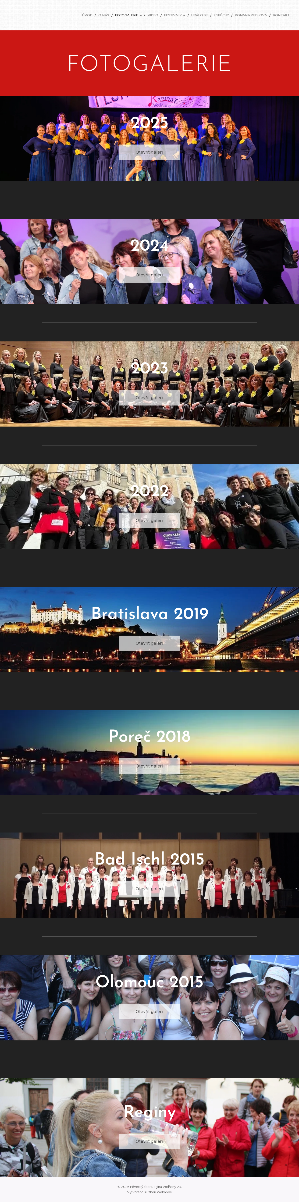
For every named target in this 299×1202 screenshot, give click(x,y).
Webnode (164, 1192)
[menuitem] (88, 15)
